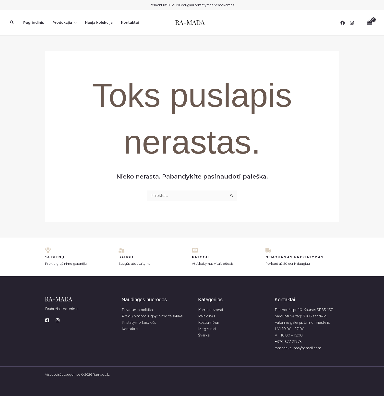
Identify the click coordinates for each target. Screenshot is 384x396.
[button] (12, 22)
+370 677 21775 (288, 341)
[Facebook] (342, 23)
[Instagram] (352, 23)
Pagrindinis (33, 22)
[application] (72, 22)
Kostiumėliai (208, 322)
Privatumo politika (137, 310)
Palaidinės (206, 316)
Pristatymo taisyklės (139, 322)
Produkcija (62, 22)
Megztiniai (207, 329)
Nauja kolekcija (95, 22)
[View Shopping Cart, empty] (369, 22)
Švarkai (204, 335)
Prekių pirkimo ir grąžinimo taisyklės (152, 316)
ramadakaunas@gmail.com (298, 348)
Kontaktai (125, 22)
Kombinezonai (210, 310)
